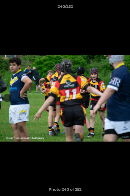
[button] (123, 7)
